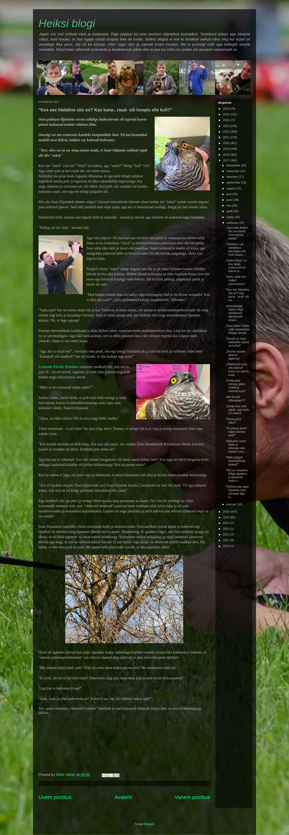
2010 (226, 546)
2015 (226, 517)
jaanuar (231, 504)
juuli (229, 194)
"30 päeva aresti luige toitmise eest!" (236, 432)
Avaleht (123, 797)
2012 (226, 534)
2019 (226, 148)
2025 (226, 114)
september (233, 182)
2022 (226, 131)
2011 (226, 540)
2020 (226, 143)
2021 (226, 137)
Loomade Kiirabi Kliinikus (59, 367)
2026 (226, 108)
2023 (226, 126)
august (231, 188)
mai (229, 205)
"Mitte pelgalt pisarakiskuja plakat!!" (235, 461)
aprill (229, 211)
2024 (226, 120)
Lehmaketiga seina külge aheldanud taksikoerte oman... (234, 313)
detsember (233, 165)
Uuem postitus (55, 797)
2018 (226, 154)
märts (230, 217)
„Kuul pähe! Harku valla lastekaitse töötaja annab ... (238, 329)
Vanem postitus (192, 797)
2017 (226, 160)
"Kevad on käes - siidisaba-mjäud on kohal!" (237, 342)
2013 (226, 528)
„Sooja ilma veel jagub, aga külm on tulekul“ (237, 410)
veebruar (232, 222)
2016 (226, 511)
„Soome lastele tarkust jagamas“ (235, 355)
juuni (229, 199)
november (233, 171)
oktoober (232, 176)
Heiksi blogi (67, 23)
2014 (226, 523)
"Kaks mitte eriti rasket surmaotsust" (236, 280)
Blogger (149, 824)
